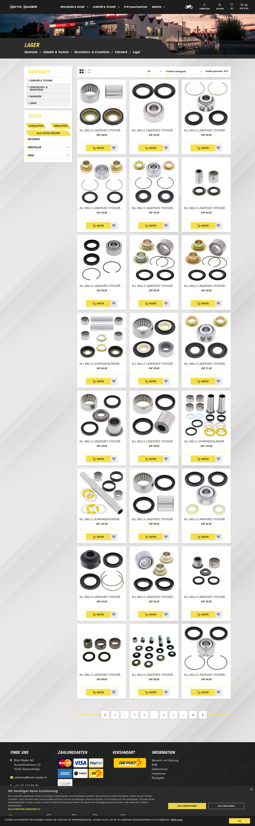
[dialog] (127, 806)
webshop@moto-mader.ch (31, 777)
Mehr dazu (177, 819)
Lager (32, 103)
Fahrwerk (35, 96)
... (125, 715)
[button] (85, 809)
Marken (156, 6)
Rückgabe (158, 778)
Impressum (159, 773)
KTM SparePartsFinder (135, 6)
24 (193, 715)
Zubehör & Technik (40, 80)
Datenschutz (160, 769)
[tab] (48, 72)
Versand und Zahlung (165, 760)
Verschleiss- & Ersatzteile (38, 88)
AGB (154, 764)
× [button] (251, 789)
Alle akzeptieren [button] (187, 806)
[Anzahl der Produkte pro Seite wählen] (155, 71)
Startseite (30, 52)
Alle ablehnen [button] (226, 806)
